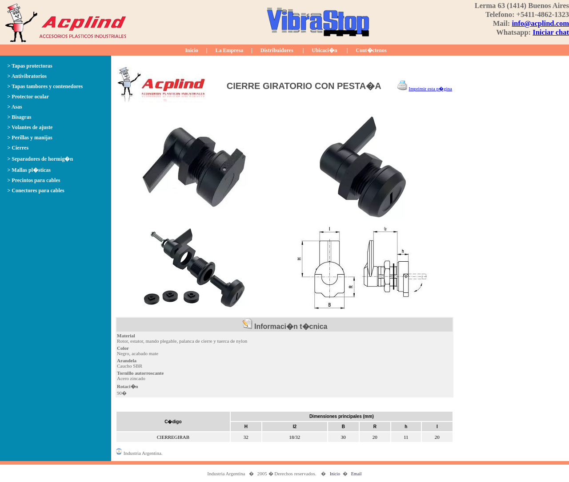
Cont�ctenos (371, 50)
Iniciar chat (551, 32)
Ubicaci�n (324, 50)
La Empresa (229, 50)
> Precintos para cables (34, 180)
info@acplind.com (540, 23)
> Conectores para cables (36, 190)
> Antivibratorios (27, 76)
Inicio (191, 50)
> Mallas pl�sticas (29, 170)
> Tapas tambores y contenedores (45, 86)
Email (356, 473)
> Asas (15, 107)
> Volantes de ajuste (30, 127)
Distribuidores (276, 50)
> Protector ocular (28, 96)
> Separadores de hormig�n (40, 159)
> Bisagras (20, 117)
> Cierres (18, 148)
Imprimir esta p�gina (430, 88)
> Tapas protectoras (30, 66)
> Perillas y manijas (30, 137)
